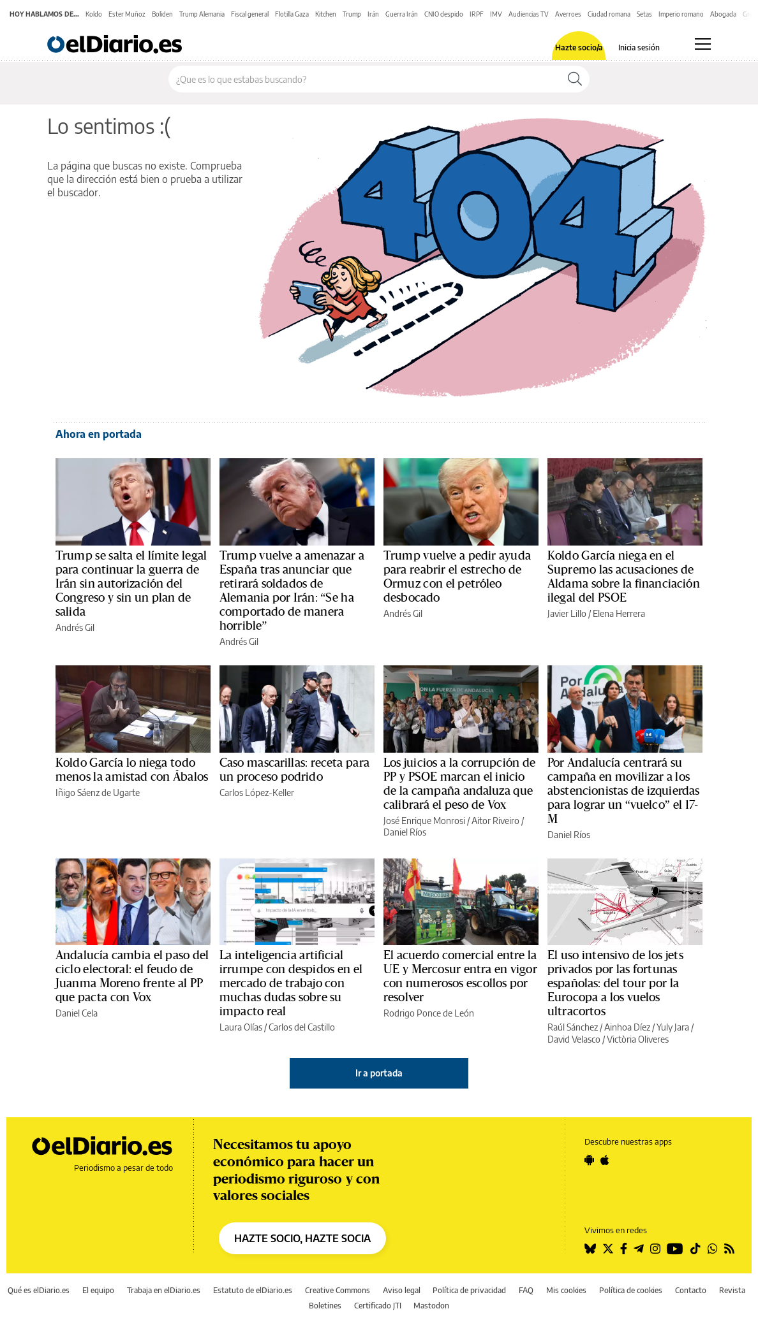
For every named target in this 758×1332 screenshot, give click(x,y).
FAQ (526, 1290)
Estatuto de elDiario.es (252, 1290)
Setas (644, 14)
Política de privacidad (469, 1290)
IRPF (477, 14)
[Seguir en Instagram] (655, 1248)
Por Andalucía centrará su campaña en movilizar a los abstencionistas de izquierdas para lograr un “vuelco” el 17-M (623, 790)
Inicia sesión (639, 48)
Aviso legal (401, 1290)
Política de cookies (630, 1290)
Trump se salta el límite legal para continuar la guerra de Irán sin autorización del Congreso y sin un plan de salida (131, 583)
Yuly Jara (673, 1027)
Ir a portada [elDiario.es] (379, 1073)
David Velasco (573, 1039)
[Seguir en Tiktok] (695, 1248)
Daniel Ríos (404, 832)
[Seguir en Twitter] (608, 1248)
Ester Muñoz (126, 14)
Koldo (93, 14)
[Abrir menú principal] (703, 44)
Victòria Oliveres (638, 1039)
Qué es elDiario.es (39, 1290)
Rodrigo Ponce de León (428, 1013)
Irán (373, 14)
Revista (732, 1290)
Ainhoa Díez (627, 1027)
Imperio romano (681, 14)
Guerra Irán (401, 14)
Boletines (325, 1305)
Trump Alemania (202, 14)
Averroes (568, 14)
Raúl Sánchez (572, 1027)
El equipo (98, 1290)
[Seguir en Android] (589, 1160)
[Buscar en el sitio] (364, 79)
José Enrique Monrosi (424, 820)
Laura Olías (240, 1027)
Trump (352, 14)
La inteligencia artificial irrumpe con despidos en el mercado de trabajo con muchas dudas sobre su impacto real (290, 983)
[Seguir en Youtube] (675, 1248)
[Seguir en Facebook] (623, 1248)
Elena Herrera (619, 613)
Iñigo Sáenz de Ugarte (98, 792)
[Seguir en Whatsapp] (713, 1248)
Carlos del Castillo (302, 1027)
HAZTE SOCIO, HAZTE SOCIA (302, 1238)
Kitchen (325, 14)
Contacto (690, 1290)
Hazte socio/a (579, 48)
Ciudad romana (609, 14)
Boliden (162, 14)
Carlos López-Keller (256, 792)
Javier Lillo (566, 613)
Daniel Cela (77, 1013)
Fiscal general (250, 14)
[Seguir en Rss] (729, 1248)
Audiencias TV (529, 14)
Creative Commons (337, 1290)
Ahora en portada (99, 434)
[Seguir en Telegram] (639, 1248)
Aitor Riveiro (495, 820)
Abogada (723, 14)
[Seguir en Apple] (604, 1160)
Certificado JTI (377, 1305)
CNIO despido (443, 14)
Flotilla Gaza (292, 14)
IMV (496, 14)
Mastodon (431, 1305)
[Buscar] (575, 79)
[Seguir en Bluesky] (590, 1248)
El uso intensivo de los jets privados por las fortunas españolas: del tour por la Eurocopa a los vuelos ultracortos (615, 983)
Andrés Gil (75, 627)
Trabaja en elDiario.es (163, 1290)
